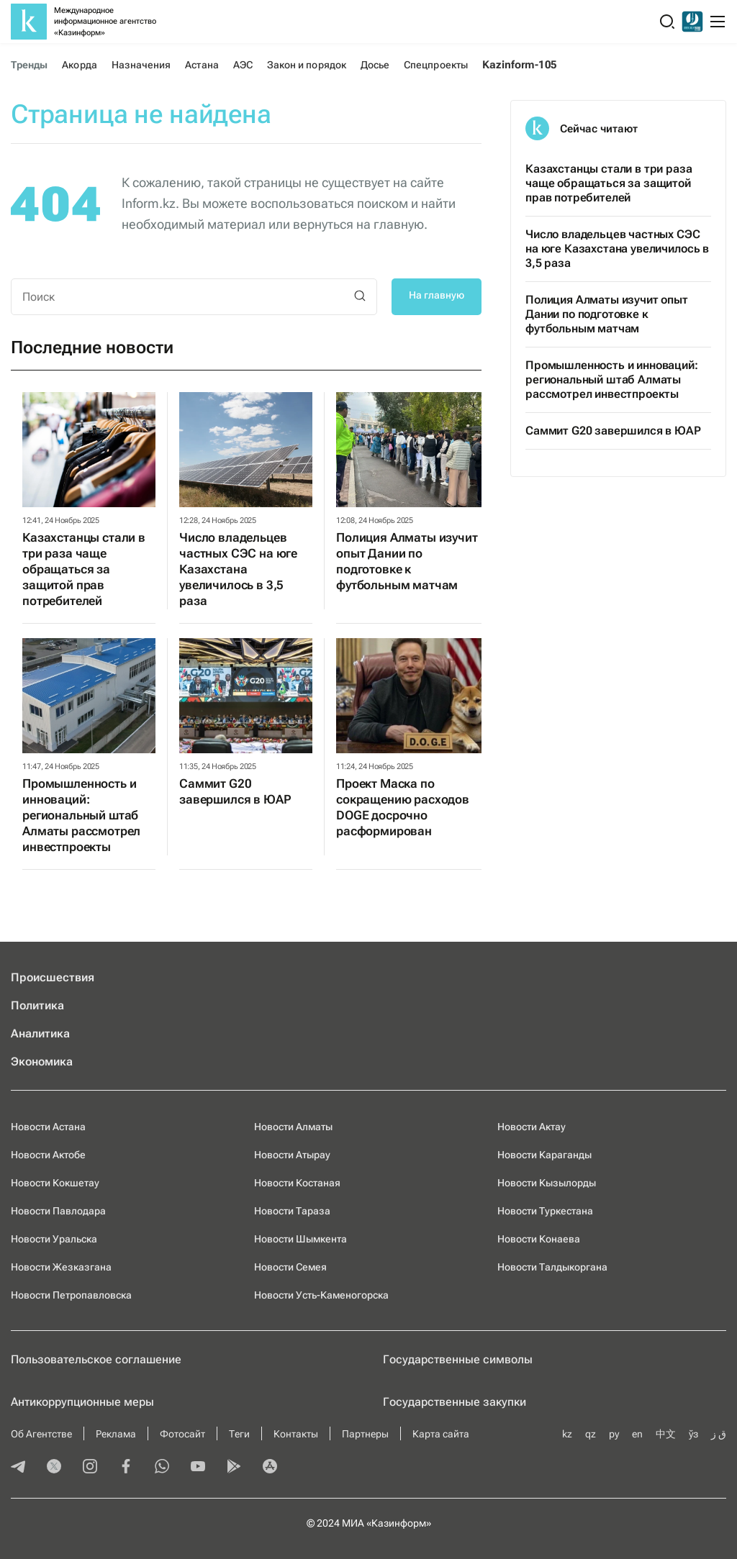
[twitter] (54, 1467)
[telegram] (18, 1467)
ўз (693, 1434)
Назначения (141, 65)
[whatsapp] (162, 1467)
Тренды (29, 65)
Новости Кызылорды (546, 1182)
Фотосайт (182, 1434)
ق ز (718, 1434)
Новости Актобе (48, 1154)
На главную (436, 295)
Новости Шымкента (300, 1239)
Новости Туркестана (545, 1211)
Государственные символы (458, 1359)
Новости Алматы (293, 1126)
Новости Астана (48, 1126)
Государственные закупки (454, 1402)
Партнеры (365, 1434)
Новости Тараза (292, 1211)
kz (567, 1434)
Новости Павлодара (58, 1211)
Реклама (116, 1434)
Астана (201, 65)
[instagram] (90, 1467)
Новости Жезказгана (61, 1267)
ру (614, 1434)
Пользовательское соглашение (96, 1359)
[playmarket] (234, 1467)
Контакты (295, 1434)
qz (590, 1434)
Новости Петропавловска (71, 1295)
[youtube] (198, 1467)
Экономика (42, 1061)
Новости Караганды (544, 1154)
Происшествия (52, 977)
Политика (37, 1005)
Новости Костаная (297, 1182)
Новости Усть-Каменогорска (321, 1295)
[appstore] (270, 1467)
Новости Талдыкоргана (552, 1267)
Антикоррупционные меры (82, 1402)
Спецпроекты (436, 65)
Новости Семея (290, 1267)
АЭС (243, 65)
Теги (239, 1434)
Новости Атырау (292, 1154)
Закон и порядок (306, 65)
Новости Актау (531, 1126)
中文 (666, 1434)
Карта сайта (440, 1434)
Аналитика (40, 1033)
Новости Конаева (538, 1239)
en (637, 1434)
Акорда (79, 65)
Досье (375, 65)
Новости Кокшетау (55, 1182)
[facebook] (126, 1467)
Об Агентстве (41, 1434)
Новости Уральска (54, 1239)
